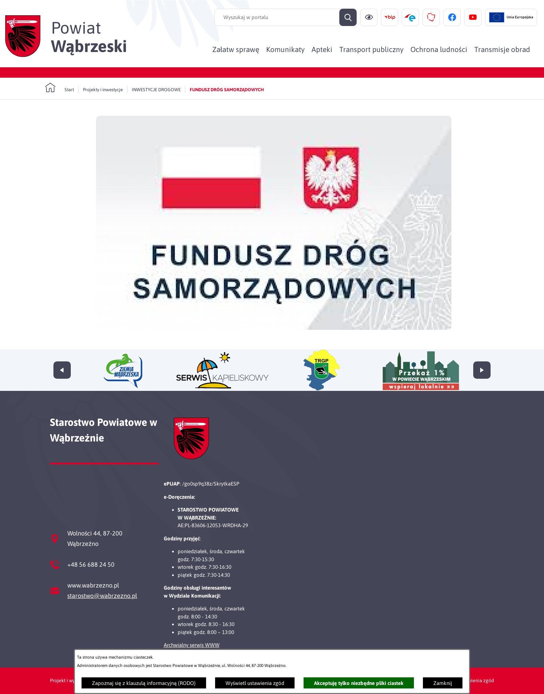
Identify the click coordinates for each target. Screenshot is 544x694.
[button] (273, 328)
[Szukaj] (348, 17)
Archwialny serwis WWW (192, 645)
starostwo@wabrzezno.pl (102, 595)
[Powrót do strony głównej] (59, 87)
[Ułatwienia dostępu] (368, 17)
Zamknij (442, 683)
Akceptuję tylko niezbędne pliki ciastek (358, 683)
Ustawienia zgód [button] (476, 680)
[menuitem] (236, 49)
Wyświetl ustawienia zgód (255, 683)
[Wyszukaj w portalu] (285, 17)
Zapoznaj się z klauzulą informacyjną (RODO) (144, 683)
